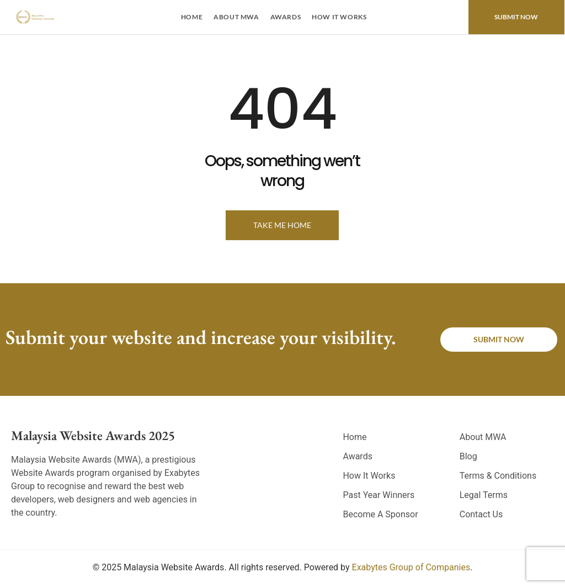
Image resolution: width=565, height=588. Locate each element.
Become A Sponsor (380, 514)
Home (191, 17)
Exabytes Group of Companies (411, 567)
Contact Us (481, 514)
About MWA (236, 17)
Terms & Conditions (498, 475)
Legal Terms (484, 495)
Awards (285, 17)
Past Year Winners (378, 495)
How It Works (339, 17)
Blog (468, 456)
